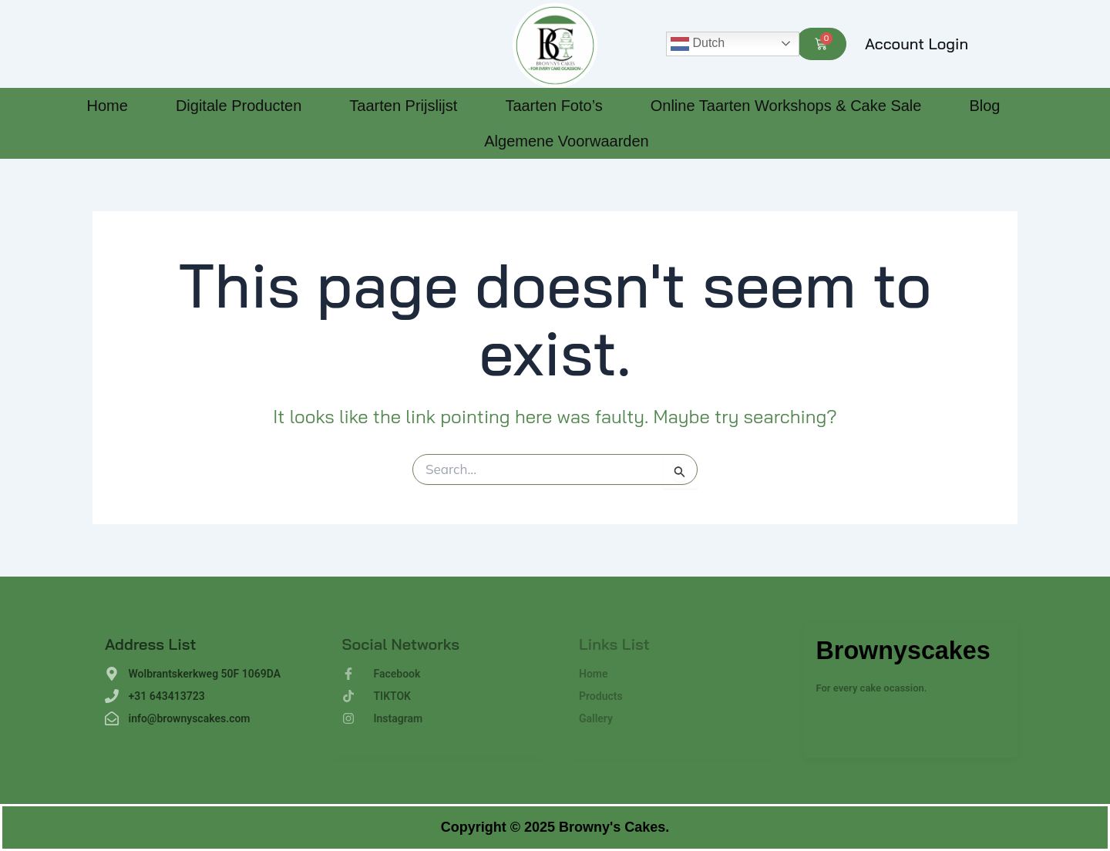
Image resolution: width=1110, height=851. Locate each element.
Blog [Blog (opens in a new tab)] (984, 105)
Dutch (698, 44)
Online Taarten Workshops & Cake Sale (786, 105)
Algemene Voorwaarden (566, 141)
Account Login (916, 43)
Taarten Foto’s (553, 105)
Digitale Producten (238, 105)
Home (107, 105)
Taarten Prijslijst (403, 105)
